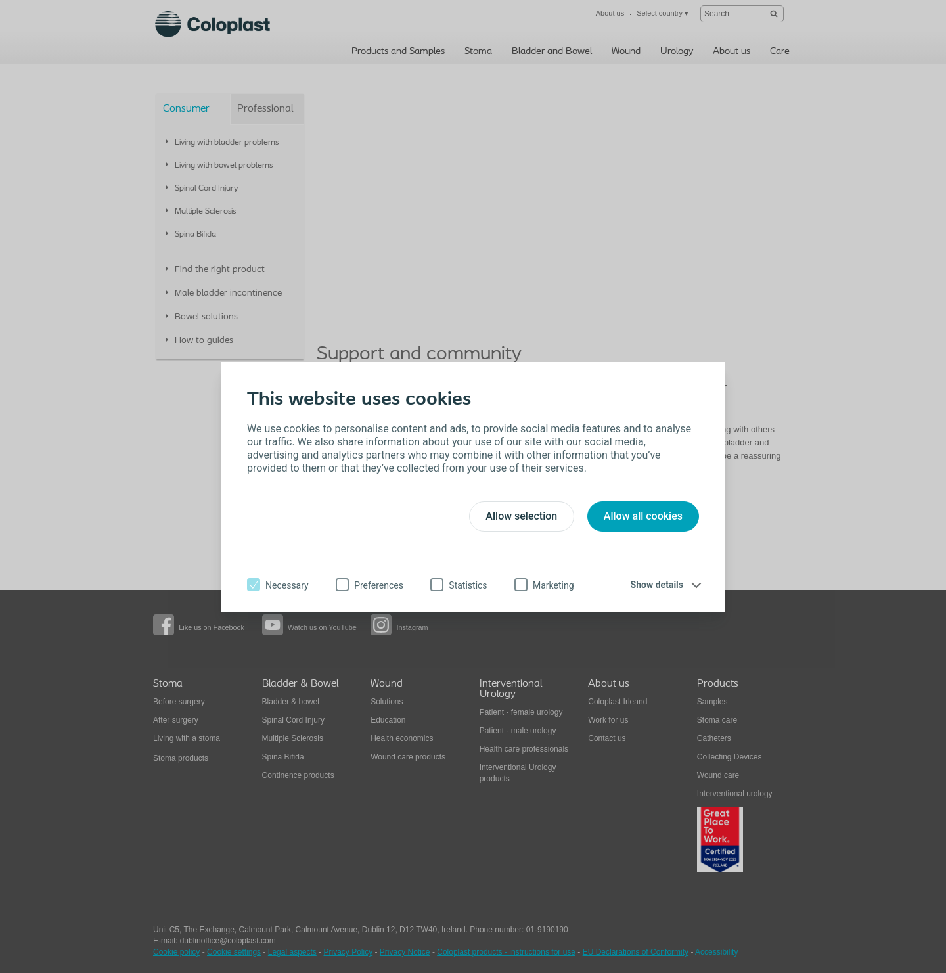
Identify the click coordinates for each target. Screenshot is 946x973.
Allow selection (521, 516)
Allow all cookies (643, 516)
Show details (657, 584)
